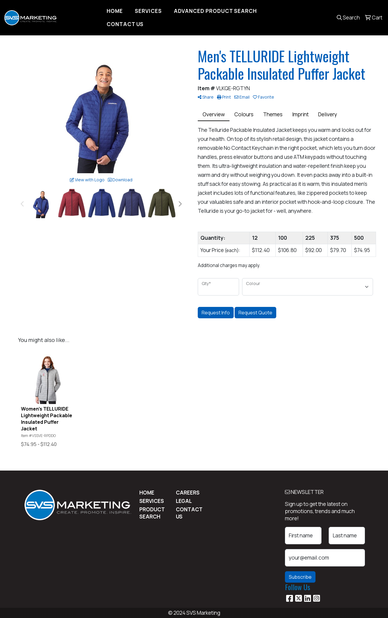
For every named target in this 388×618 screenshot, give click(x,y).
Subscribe (300, 577)
